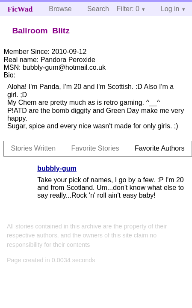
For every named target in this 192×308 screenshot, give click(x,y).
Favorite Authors (160, 148)
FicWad (20, 9)
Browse (60, 8)
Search (98, 8)
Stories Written (33, 148)
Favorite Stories (95, 148)
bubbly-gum (57, 168)
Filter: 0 (128, 8)
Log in (170, 8)
